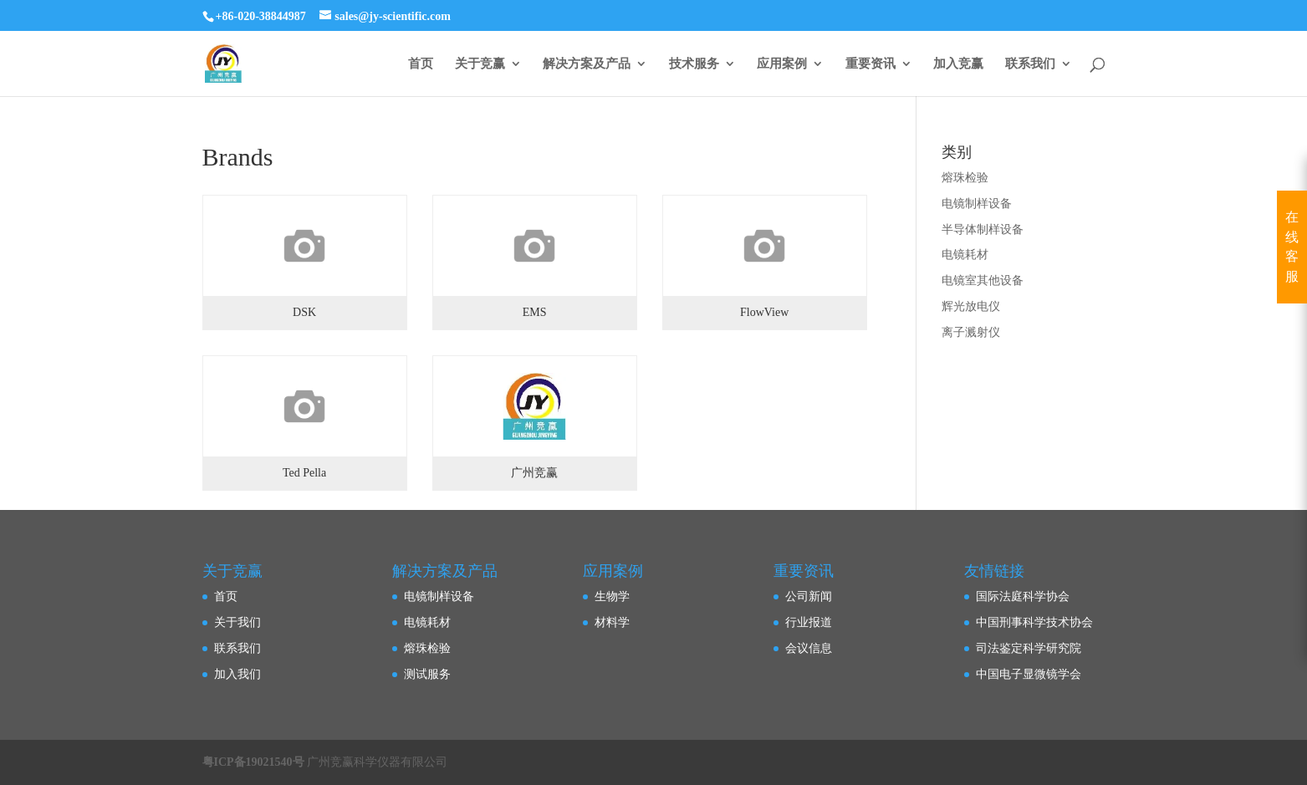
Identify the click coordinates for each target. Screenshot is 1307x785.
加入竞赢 (958, 64)
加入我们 (237, 674)
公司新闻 (808, 596)
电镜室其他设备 (983, 280)
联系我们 (1030, 64)
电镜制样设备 (977, 203)
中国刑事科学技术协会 (1034, 622)
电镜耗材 (965, 254)
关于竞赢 (480, 64)
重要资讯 (870, 64)
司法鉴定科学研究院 (1028, 648)
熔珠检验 (965, 177)
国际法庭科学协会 (1023, 596)
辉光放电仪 (971, 306)
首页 (420, 64)
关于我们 (237, 622)
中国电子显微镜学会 (1028, 674)
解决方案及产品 (587, 64)
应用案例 (782, 64)
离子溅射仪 (971, 332)
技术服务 (694, 64)
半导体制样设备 (983, 229)
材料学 (612, 622)
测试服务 (427, 674)
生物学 (612, 596)
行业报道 (808, 622)
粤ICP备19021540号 (253, 762)
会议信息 (808, 648)
